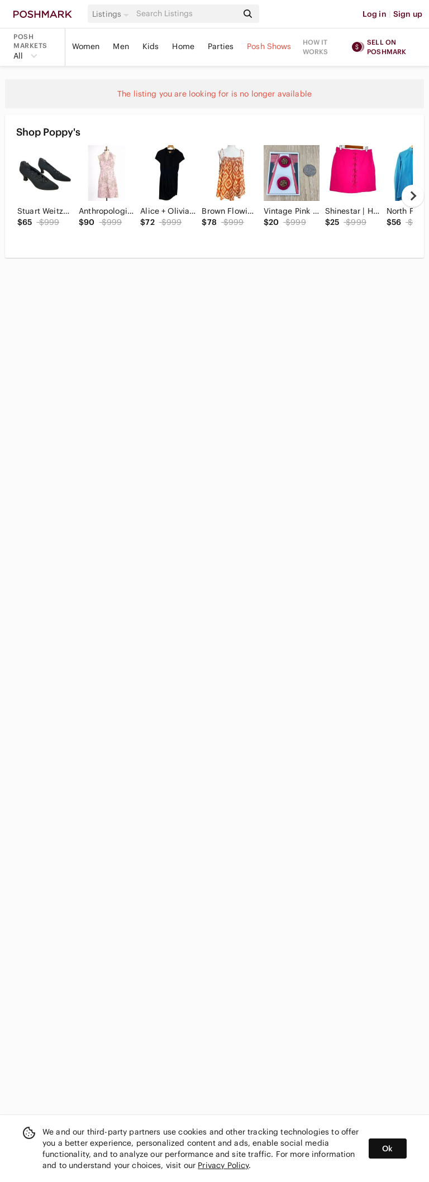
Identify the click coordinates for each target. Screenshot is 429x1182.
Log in (375, 14)
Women (86, 46)
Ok (387, 1148)
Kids (150, 46)
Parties (220, 46)
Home (183, 46)
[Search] (186, 13)
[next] (413, 196)
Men (120, 46)
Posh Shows (269, 46)
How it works (315, 47)
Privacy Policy (223, 1165)
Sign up (407, 14)
